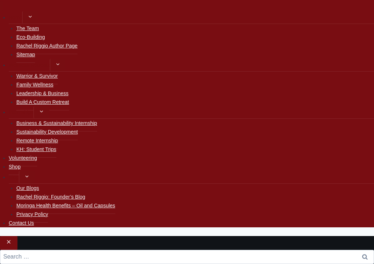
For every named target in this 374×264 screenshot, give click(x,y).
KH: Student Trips (36, 149)
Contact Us (21, 223)
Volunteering (23, 158)
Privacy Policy (32, 214)
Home (15, 17)
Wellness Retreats (29, 65)
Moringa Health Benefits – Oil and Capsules (65, 205)
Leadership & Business (42, 93)
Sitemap (25, 54)
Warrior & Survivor (37, 76)
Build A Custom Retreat (42, 102)
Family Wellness (34, 85)
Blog (14, 177)
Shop (15, 167)
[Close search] (8, 243)
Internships (21, 112)
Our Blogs (27, 188)
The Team (27, 28)
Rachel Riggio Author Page (46, 46)
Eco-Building (30, 37)
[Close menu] (1, 6)
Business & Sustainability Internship (56, 123)
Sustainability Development (47, 132)
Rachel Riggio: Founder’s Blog (50, 197)
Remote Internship (37, 140)
